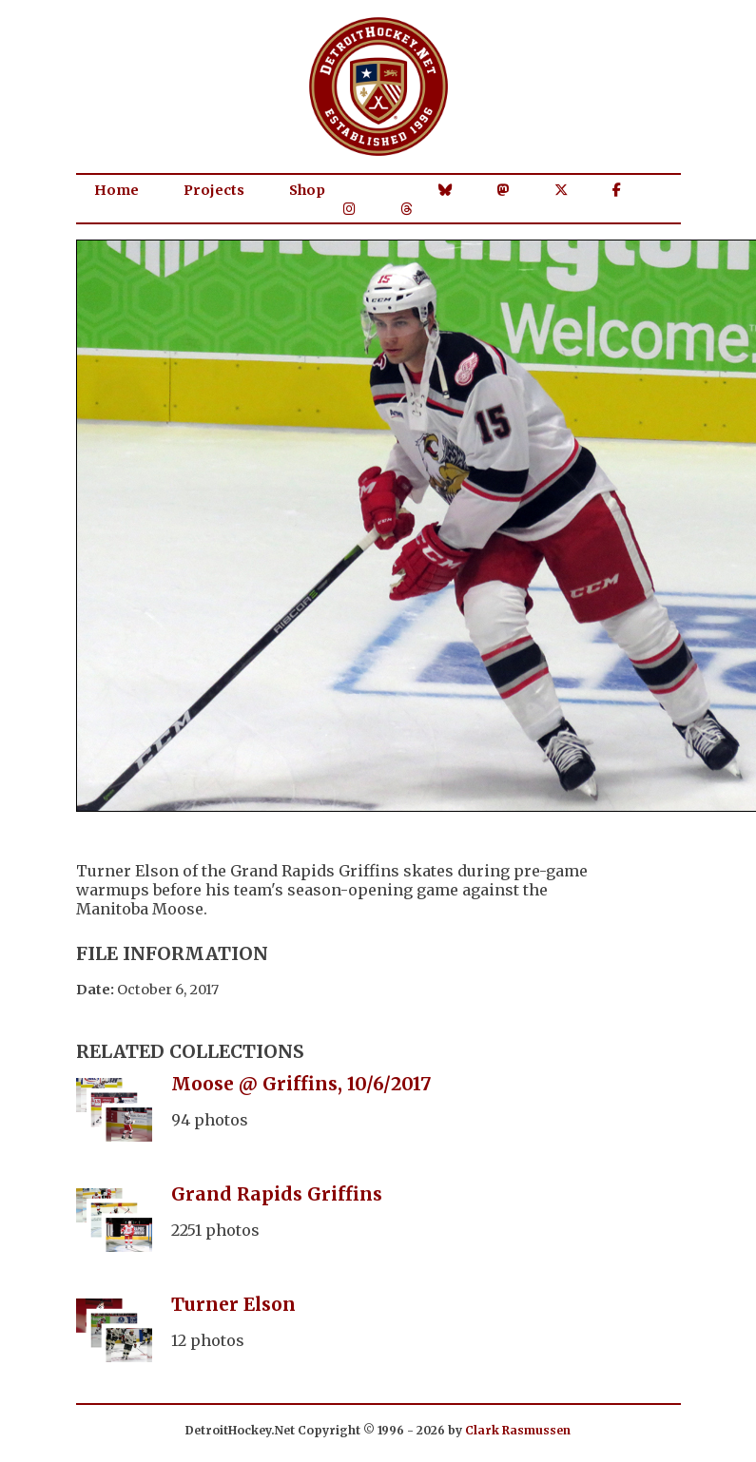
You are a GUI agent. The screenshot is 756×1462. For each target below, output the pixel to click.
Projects (214, 190)
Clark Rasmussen (518, 1430)
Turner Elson (233, 1304)
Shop (307, 190)
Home (116, 190)
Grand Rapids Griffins (276, 1194)
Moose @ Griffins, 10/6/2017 (301, 1083)
